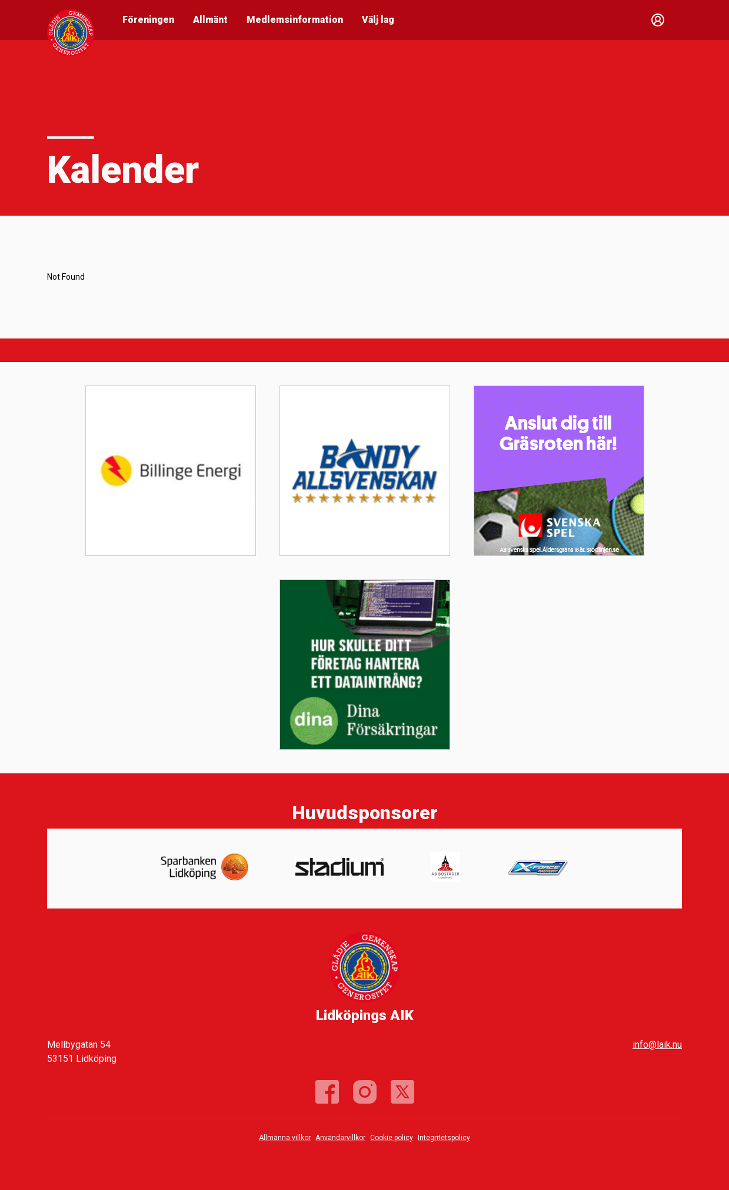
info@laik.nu (657, 1044)
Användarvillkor (340, 1138)
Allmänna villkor (285, 1138)
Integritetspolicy (444, 1138)
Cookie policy (391, 1138)
